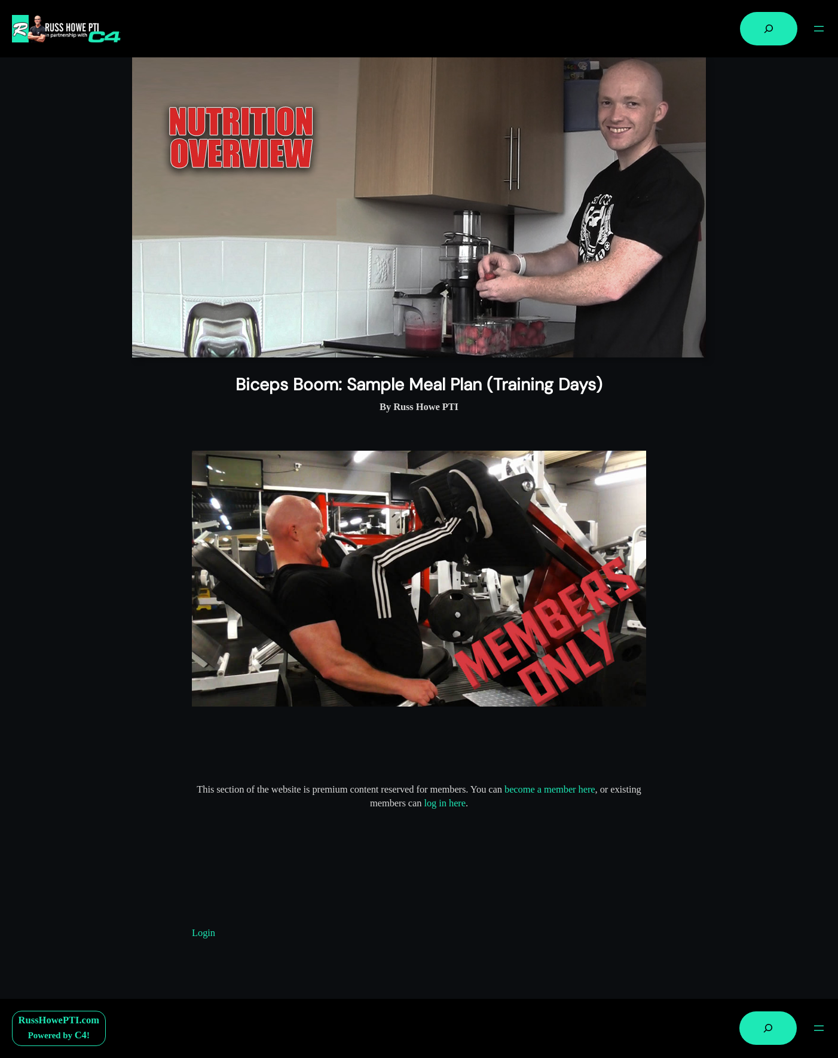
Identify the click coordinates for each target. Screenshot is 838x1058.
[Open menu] (819, 29)
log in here (445, 803)
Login (203, 932)
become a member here (549, 789)
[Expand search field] (768, 28)
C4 (81, 1035)
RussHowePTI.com (59, 1020)
